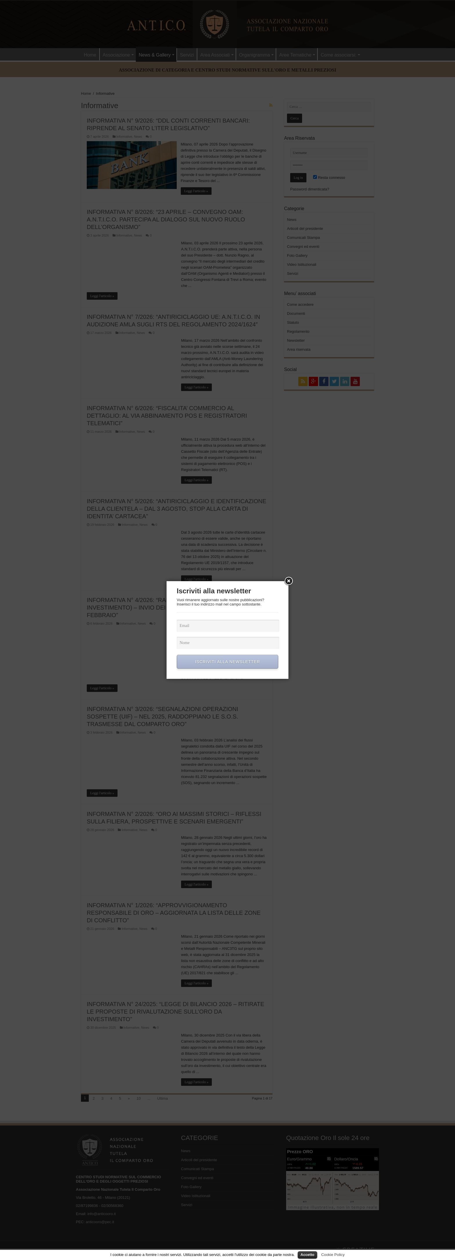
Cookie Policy (333, 1254)
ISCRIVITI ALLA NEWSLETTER (227, 661)
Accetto (308, 1254)
